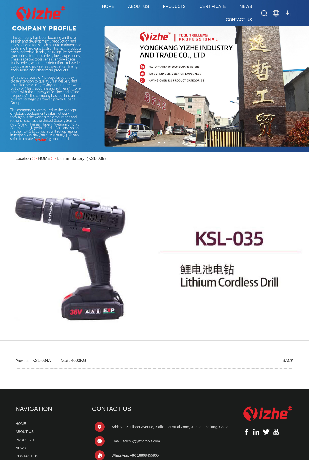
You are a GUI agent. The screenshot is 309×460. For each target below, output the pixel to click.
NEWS (246, 6)
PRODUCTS (174, 6)
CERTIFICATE (212, 6)
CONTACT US (239, 20)
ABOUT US (138, 6)
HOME (108, 6)
